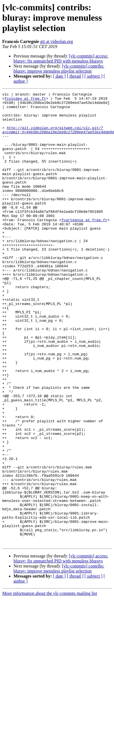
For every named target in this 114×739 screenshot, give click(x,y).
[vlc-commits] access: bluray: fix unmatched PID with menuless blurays (60, 58)
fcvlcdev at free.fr (25, 99)
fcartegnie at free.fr (84, 240)
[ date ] (59, 76)
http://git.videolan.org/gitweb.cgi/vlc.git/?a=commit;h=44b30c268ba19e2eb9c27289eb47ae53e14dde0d (58, 138)
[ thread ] (75, 76)
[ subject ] (93, 76)
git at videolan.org (56, 41)
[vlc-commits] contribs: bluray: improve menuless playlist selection (58, 68)
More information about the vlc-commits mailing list (49, 673)
